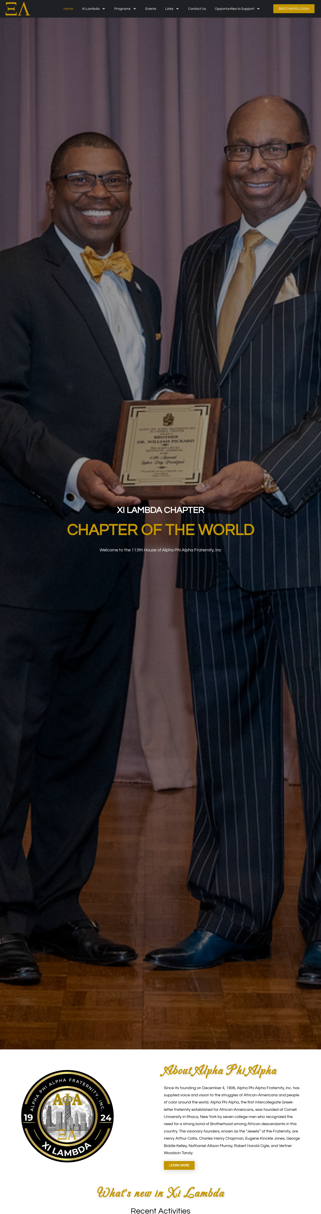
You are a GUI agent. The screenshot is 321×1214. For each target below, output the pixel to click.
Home (68, 8)
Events (150, 8)
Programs (125, 9)
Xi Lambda (93, 9)
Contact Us (197, 8)
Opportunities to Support (237, 9)
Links (172, 9)
